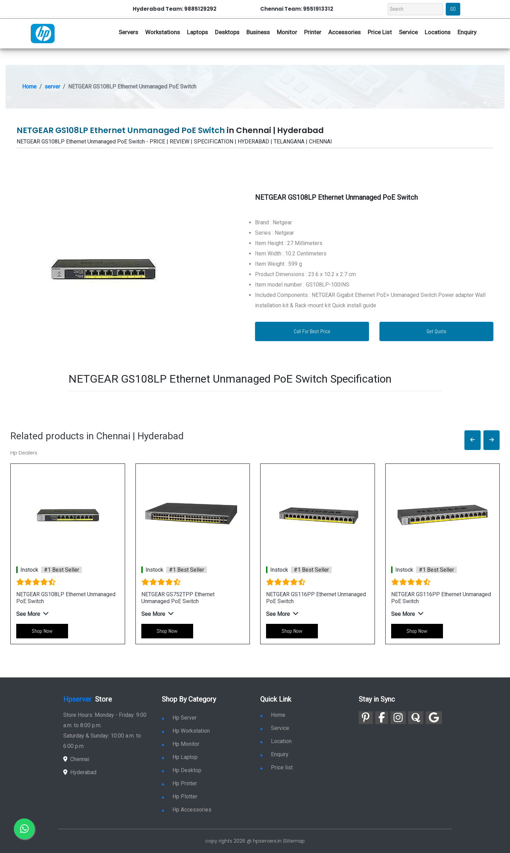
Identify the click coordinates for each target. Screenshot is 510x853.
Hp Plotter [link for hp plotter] (179, 796)
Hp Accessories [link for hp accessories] (186, 809)
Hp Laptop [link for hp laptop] (180, 757)
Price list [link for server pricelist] (276, 767)
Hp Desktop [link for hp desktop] (181, 770)
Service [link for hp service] (408, 32)
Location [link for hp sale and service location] (276, 741)
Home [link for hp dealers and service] (272, 715)
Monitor (287, 32)
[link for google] (434, 717)
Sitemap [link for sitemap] (294, 840)
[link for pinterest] (366, 717)
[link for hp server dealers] (43, 33)
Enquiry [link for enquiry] (274, 754)
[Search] (415, 9)
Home (29, 86)
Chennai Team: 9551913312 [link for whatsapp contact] (296, 8)
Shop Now (42, 631)
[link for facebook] (381, 717)
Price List (380, 32)
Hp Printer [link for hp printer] (179, 783)
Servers (128, 32)
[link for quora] (415, 717)
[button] (472, 440)
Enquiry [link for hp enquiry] (466, 32)
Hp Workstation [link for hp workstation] (186, 731)
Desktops (227, 32)
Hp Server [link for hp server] (179, 717)
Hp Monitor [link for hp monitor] (180, 744)
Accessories (344, 32)
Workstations (162, 32)
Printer (312, 32)
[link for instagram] (398, 717)
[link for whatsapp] (24, 828)
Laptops (197, 32)
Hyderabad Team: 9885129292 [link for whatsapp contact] (174, 8)
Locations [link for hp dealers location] (438, 32)
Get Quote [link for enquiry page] (436, 331)
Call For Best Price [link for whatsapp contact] (312, 331)
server (52, 86)
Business (258, 32)
